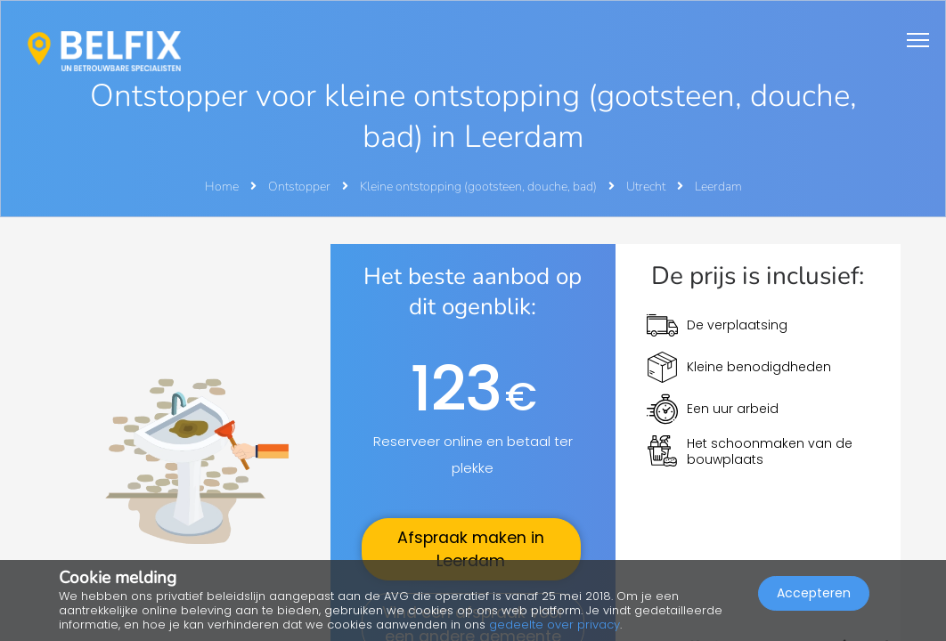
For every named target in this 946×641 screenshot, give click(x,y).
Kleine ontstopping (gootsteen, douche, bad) (479, 186)
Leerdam (718, 186)
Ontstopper (300, 186)
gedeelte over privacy (554, 624)
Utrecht (647, 186)
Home (222, 186)
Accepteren (814, 593)
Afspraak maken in (470, 549)
